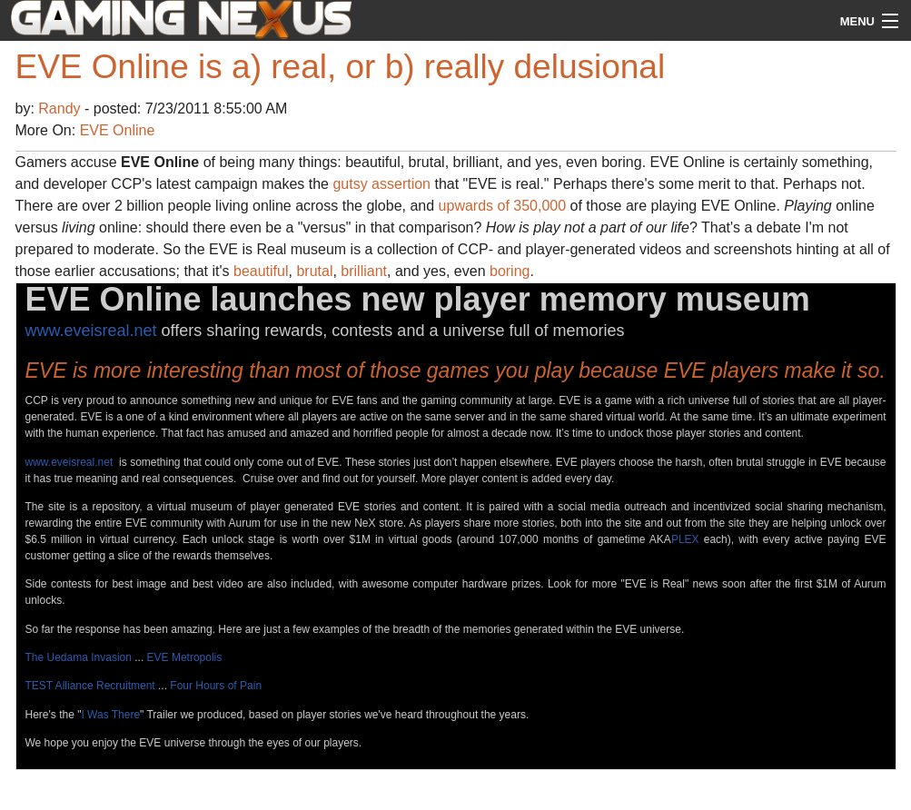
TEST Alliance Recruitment (90, 685)
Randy (61, 108)
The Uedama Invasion (78, 657)
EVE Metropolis (185, 657)
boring (510, 271)
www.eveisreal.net (91, 330)
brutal (314, 271)
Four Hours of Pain (216, 685)
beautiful (261, 271)
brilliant (364, 271)
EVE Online (117, 130)
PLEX (685, 539)
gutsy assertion (381, 184)
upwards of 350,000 (503, 205)
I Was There (110, 714)
